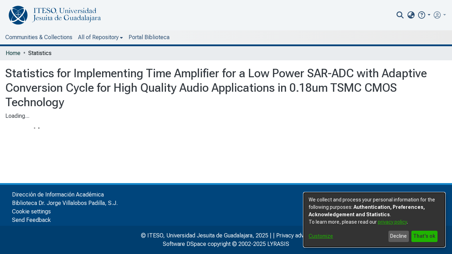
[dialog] (374, 220)
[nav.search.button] (400, 15)
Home (13, 53)
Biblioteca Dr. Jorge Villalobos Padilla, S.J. (65, 203)
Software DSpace (184, 244)
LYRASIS (278, 244)
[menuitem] (410, 15)
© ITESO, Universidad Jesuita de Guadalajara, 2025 (204, 235)
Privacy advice (293, 235)
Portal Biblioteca (149, 37)
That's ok (424, 236)
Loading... (17, 116)
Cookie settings (31, 211)
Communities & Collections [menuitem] (38, 37)
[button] (423, 15)
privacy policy (392, 222)
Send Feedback (31, 220)
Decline (398, 236)
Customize (321, 236)
